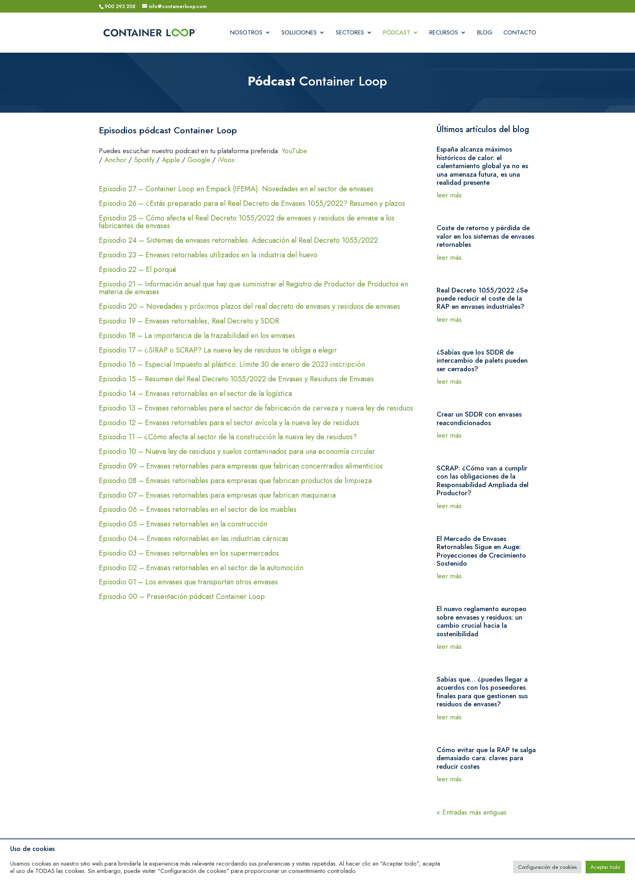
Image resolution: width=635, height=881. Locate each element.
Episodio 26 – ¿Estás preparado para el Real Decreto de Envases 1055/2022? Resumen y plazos (252, 204)
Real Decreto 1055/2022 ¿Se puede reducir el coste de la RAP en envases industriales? (482, 298)
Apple (171, 160)
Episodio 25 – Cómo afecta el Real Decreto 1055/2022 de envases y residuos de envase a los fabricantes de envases (246, 222)
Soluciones (299, 33)
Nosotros (246, 33)
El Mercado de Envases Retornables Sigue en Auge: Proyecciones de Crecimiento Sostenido (481, 551)
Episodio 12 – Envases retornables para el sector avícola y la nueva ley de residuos (229, 423)
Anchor (115, 160)
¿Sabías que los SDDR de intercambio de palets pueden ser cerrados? (482, 360)
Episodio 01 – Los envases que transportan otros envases (188, 582)
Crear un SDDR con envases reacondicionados (479, 418)
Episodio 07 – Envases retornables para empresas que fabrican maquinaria (217, 496)
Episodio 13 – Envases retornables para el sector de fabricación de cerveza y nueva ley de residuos (256, 408)
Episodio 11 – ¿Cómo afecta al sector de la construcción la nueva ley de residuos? (228, 437)
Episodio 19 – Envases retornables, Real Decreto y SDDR (189, 321)
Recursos (443, 33)
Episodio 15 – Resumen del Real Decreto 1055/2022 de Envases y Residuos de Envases (236, 379)
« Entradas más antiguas (472, 812)
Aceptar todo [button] (605, 867)
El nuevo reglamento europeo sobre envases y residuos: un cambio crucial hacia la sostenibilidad (481, 621)
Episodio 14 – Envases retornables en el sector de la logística (195, 394)
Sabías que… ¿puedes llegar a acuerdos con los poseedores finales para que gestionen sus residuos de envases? (482, 691)
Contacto (519, 33)
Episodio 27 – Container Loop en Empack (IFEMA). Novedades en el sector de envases (236, 189)
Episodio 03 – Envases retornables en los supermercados (189, 554)
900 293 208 (119, 6)
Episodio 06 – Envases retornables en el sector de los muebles (197, 510)
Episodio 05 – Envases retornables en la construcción (183, 524)
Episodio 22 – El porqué (146, 270)
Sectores (350, 33)
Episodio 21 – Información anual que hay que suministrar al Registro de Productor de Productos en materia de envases (253, 288)
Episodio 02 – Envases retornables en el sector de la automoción (201, 568)
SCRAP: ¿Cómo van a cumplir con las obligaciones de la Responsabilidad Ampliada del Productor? (482, 480)
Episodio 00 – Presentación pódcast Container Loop (182, 597)
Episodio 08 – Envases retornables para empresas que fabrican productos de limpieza (235, 481)
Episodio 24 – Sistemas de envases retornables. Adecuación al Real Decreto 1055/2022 (238, 241)
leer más (449, 194)
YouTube (294, 151)
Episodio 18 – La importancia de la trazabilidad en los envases (197, 336)
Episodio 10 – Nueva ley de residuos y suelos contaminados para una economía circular (237, 452)
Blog (484, 33)
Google (199, 160)
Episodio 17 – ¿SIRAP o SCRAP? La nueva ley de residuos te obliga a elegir (218, 350)
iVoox (226, 160)
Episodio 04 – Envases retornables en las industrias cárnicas (193, 539)
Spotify (144, 160)
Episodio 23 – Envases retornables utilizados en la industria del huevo (217, 255)
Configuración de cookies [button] (547, 867)
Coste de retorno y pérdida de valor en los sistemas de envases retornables (485, 236)
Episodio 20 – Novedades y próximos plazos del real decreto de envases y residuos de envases (249, 307)
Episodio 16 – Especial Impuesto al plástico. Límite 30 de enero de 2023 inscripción (232, 365)
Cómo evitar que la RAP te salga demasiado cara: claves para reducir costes (486, 758)
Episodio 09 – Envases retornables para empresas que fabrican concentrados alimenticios (241, 466)
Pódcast (396, 33)
